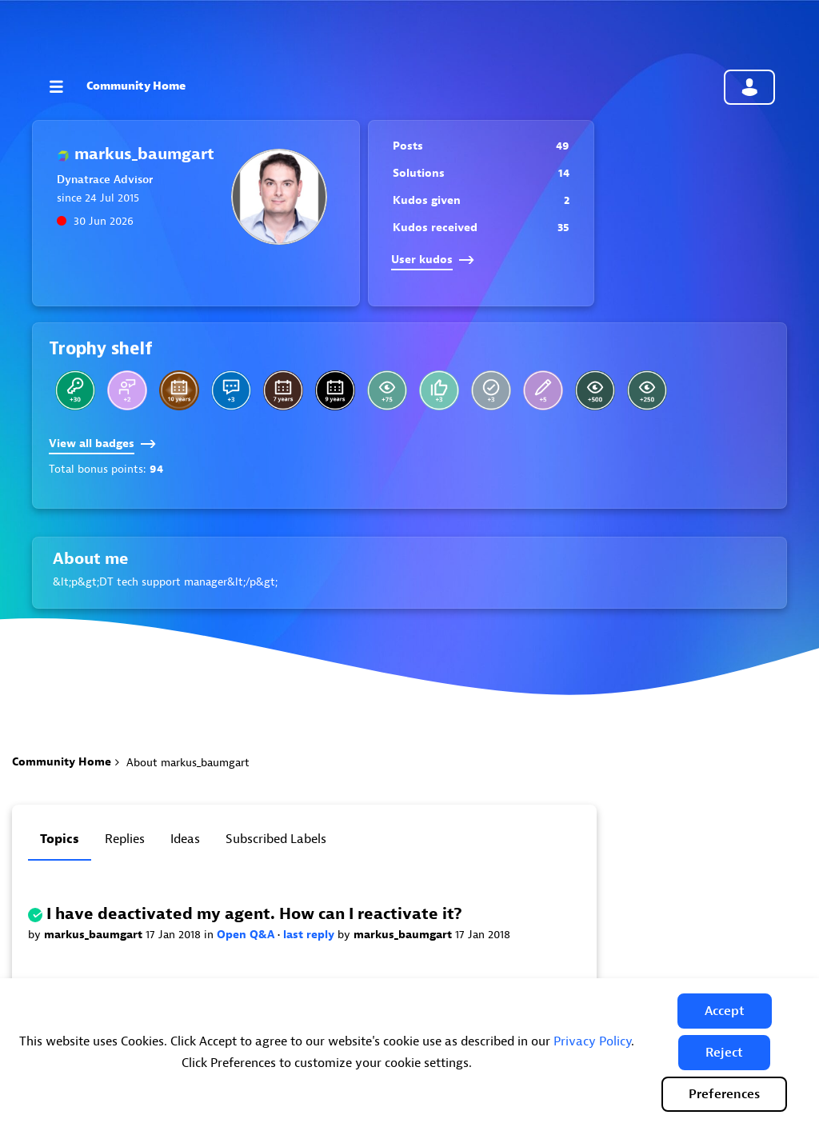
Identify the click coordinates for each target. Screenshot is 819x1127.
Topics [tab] (59, 839)
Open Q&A (247, 934)
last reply (310, 934)
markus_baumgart (95, 934)
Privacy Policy (592, 1041)
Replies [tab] (125, 839)
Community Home (136, 86)
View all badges (102, 443)
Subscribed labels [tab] (276, 839)
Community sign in (749, 87)
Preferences (724, 1094)
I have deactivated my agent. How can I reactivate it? (254, 914)
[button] (724, 1011)
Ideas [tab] (185, 839)
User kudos (432, 259)
